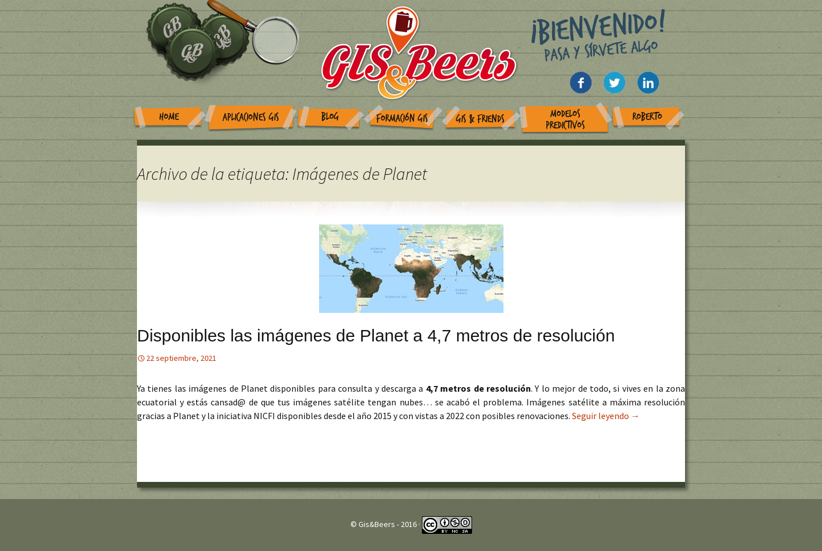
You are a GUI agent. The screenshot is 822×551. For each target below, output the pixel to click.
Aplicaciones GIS (251, 117)
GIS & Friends (480, 119)
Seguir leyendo (606, 415)
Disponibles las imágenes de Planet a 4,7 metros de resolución (376, 335)
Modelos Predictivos (565, 119)
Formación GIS (402, 118)
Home (169, 117)
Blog (330, 117)
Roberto (647, 117)
